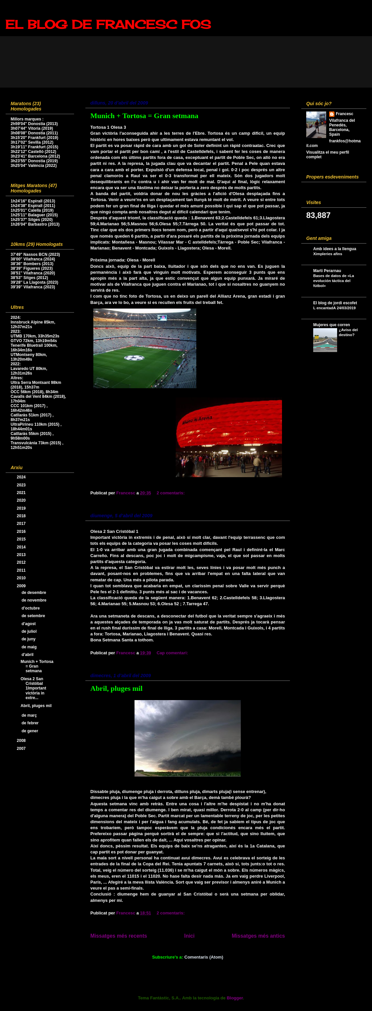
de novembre (34, 600)
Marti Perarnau (327, 270)
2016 (22, 531)
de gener (30, 731)
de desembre (34, 592)
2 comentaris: (171, 492)
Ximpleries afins (327, 254)
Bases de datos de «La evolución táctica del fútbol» (333, 281)
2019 (22, 508)
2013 (22, 554)
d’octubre (31, 608)
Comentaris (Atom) (203, 957)
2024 (22, 477)
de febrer (31, 723)
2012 (22, 562)
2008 (22, 740)
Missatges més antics (258, 936)
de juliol (30, 631)
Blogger (235, 997)
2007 (22, 748)
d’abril (28, 654)
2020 (22, 500)
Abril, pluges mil (116, 688)
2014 (22, 547)
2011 (22, 570)
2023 (22, 485)
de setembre (34, 616)
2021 (22, 492)
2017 (22, 523)
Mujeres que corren (331, 325)
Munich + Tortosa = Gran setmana (144, 115)
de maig (30, 647)
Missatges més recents (118, 936)
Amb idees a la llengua (334, 249)
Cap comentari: (172, 652)
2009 (22, 586)
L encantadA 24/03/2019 (334, 308)
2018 (22, 516)
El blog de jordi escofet (335, 303)
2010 (22, 578)
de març (30, 715)
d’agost (29, 623)
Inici (189, 936)
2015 (22, 539)
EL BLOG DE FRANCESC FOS (108, 24)
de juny (29, 639)
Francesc (344, 113)
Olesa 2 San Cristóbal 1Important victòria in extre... (33, 688)
